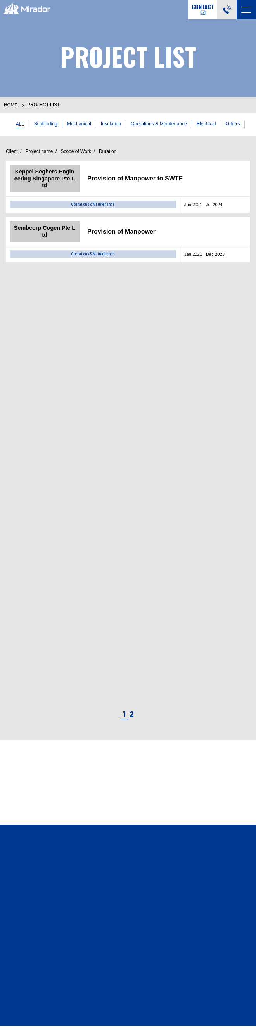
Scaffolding (43, 124)
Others (236, 124)
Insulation (110, 124)
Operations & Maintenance (159, 124)
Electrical (209, 124)
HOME (11, 105)
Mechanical (77, 124)
